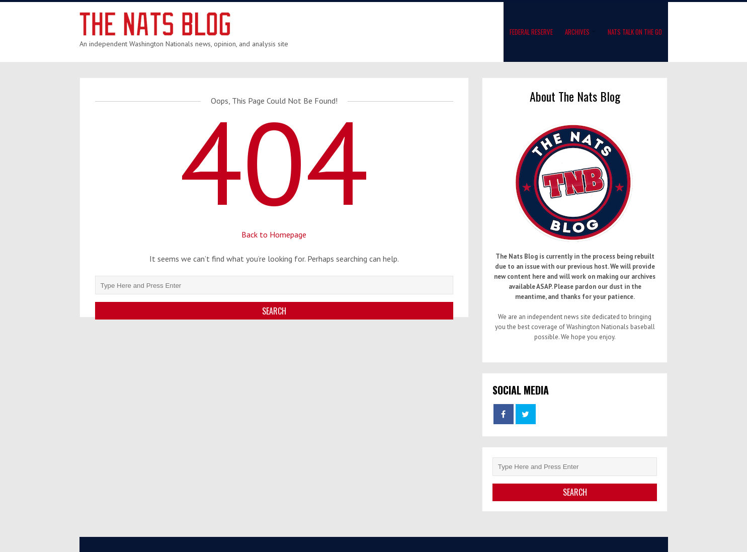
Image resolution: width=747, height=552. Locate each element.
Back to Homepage (273, 234)
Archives (577, 32)
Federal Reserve (531, 32)
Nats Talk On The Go (635, 32)
